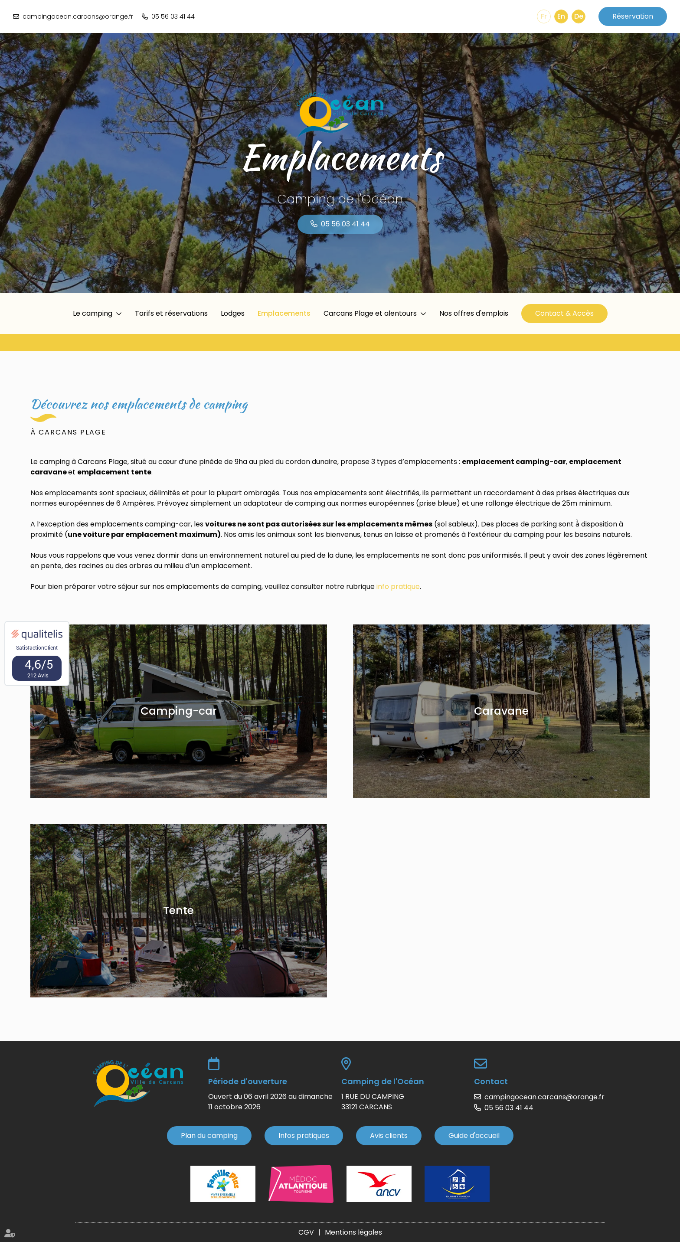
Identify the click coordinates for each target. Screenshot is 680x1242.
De (578, 16)
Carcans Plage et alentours (370, 313)
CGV (306, 1232)
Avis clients (389, 1136)
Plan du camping (209, 1136)
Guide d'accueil (474, 1136)
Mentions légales (353, 1232)
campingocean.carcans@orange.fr (78, 16)
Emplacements (284, 313)
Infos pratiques (303, 1136)
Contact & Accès (564, 313)
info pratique (398, 587)
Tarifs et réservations (171, 313)
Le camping (92, 313)
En (561, 16)
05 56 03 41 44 (173, 16)
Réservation (632, 16)
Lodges (233, 313)
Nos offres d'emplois (473, 313)
